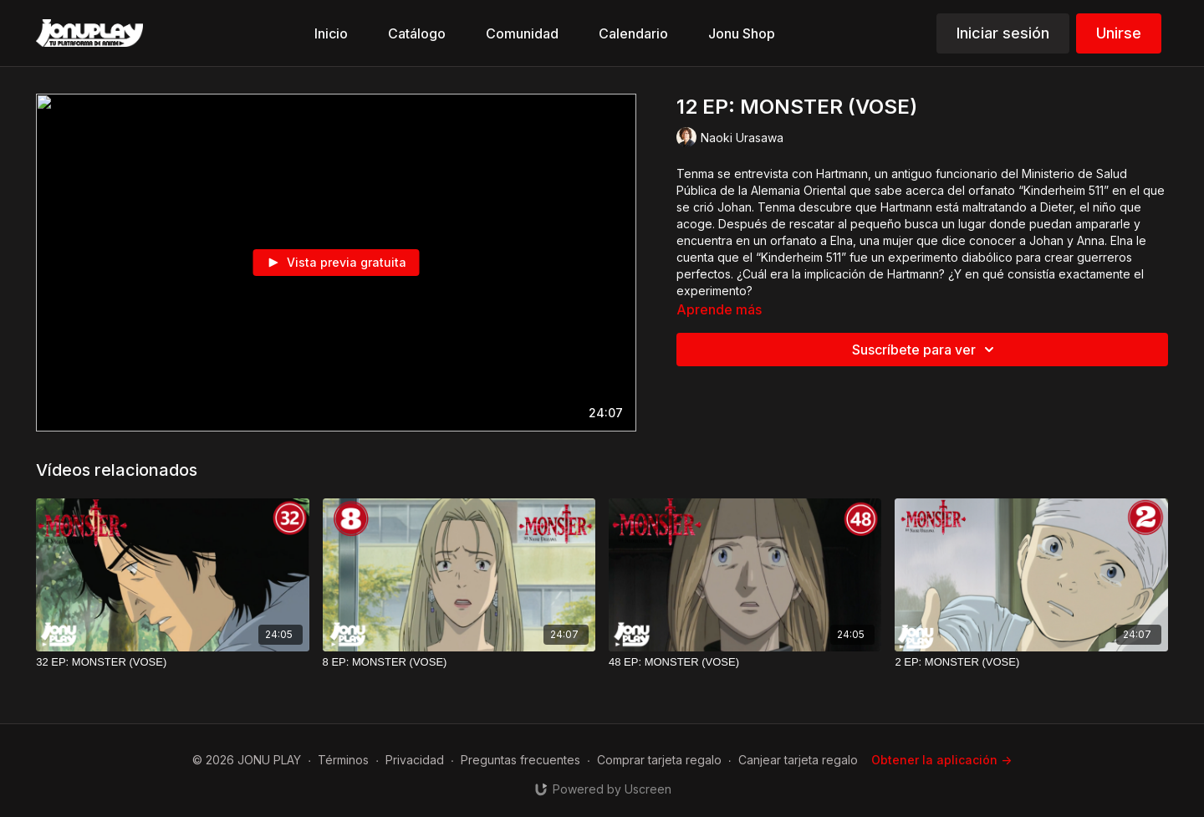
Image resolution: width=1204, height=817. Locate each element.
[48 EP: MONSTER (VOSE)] (745, 662)
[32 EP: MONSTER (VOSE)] (172, 662)
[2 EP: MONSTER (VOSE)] (1031, 662)
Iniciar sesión (1003, 33)
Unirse (1118, 33)
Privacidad (414, 760)
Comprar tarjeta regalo (659, 760)
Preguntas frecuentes (520, 760)
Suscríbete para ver (925, 350)
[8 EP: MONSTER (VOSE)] (459, 662)
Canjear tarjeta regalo (798, 760)
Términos (343, 760)
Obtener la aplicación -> (941, 760)
